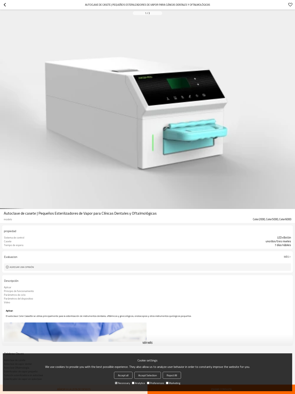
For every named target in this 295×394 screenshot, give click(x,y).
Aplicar (7, 287)
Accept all (123, 375)
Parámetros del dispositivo (18, 298)
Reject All (172, 375)
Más (286, 257)
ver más (147, 343)
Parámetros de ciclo (15, 295)
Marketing (173, 383)
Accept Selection (147, 375)
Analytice (138, 383)
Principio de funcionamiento (19, 291)
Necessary (122, 383)
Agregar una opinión (22, 267)
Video (7, 302)
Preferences (155, 383)
